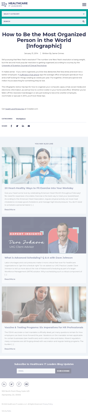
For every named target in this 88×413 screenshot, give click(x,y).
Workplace (21, 119)
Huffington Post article (29, 75)
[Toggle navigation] (83, 4)
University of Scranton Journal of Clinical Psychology (24, 65)
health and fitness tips (14, 109)
